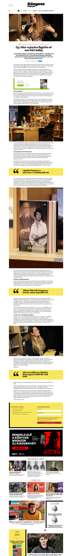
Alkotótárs (25, 11)
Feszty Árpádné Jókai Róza (37, 44)
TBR (21, 11)
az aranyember (29, 44)
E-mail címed (39, 409)
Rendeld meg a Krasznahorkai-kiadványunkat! (46, 11)
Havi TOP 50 (30, 11)
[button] (9, 11)
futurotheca (35, 11)
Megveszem (20, 85)
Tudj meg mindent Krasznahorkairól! (51, 8)
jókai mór (25, 44)
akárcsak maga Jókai (38, 307)
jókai (45, 44)
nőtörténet (32, 44)
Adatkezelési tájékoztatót (45, 419)
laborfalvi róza (43, 44)
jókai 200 (48, 44)
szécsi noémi (22, 44)
